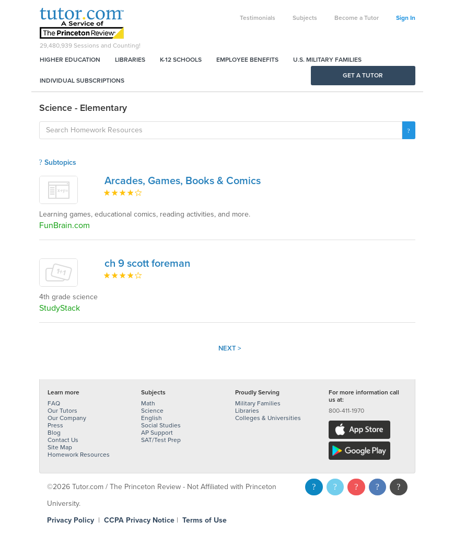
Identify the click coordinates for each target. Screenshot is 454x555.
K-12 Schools (181, 59)
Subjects (305, 17)
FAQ (54, 403)
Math (148, 403)
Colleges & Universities (268, 418)
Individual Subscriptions (82, 80)
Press (55, 425)
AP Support (157, 432)
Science (152, 410)
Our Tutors (62, 410)
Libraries (130, 59)
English (151, 418)
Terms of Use (204, 520)
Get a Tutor (363, 75)
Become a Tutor (356, 17)
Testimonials (257, 17)
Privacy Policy (70, 520)
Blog (54, 432)
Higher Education (70, 59)
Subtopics (57, 162)
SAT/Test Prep (161, 440)
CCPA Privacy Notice (139, 520)
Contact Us (63, 440)
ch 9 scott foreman (147, 263)
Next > (229, 348)
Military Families (258, 403)
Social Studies (161, 425)
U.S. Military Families (327, 59)
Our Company (67, 418)
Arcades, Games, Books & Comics (182, 181)
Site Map (60, 447)
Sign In (405, 17)
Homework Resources (79, 454)
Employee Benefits (247, 59)
